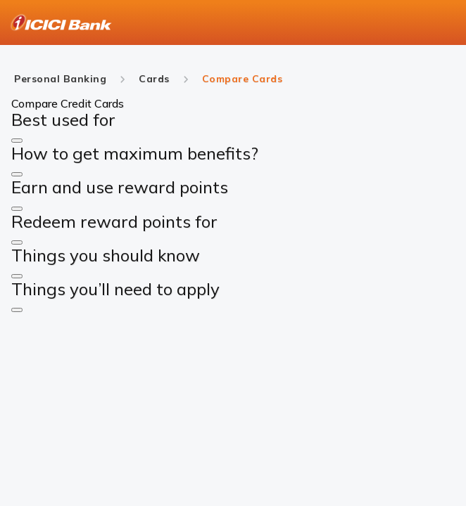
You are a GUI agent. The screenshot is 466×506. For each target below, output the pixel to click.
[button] (17, 140)
